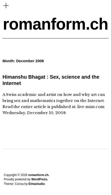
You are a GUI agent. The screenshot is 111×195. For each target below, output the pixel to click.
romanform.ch (55, 24)
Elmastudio (36, 184)
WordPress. (39, 179)
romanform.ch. (38, 175)
